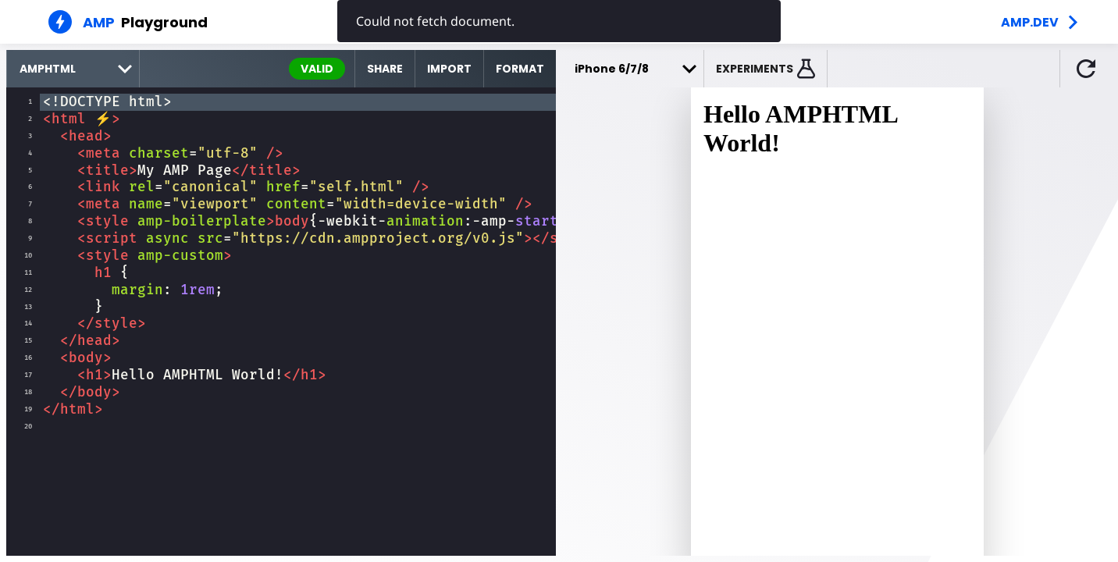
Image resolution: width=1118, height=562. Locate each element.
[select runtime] (73, 68)
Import (449, 68)
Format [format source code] (520, 68)
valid (317, 68)
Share (385, 68)
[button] (766, 68)
